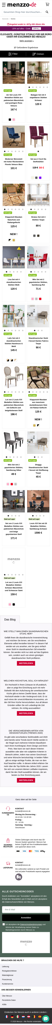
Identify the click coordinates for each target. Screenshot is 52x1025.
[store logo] (25, 4)
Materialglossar (7, 975)
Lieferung (5, 967)
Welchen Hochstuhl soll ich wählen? (26, 680)
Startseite (5, 19)
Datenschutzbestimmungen (31, 924)
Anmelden (26, 917)
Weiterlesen (26, 663)
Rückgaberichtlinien (9, 971)
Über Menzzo (7, 996)
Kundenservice (7, 984)
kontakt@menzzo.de (23, 865)
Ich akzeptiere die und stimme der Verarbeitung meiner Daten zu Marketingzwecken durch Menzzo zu (24, 927)
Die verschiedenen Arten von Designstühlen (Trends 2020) (26, 731)
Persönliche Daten (9, 1000)
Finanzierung (7, 980)
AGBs (4, 1004)
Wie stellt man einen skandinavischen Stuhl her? (26, 632)
